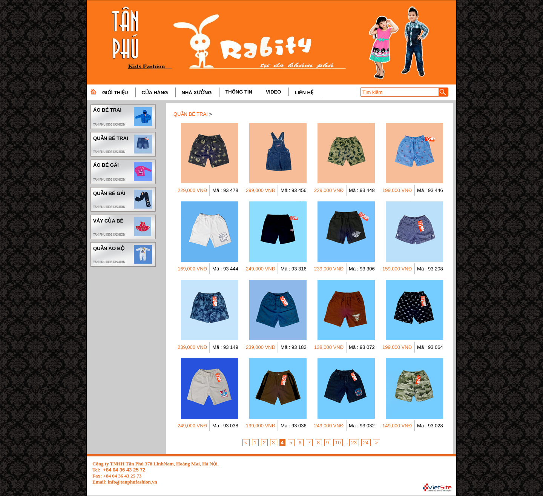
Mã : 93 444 (225, 269)
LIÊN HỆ (304, 92)
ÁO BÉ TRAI (123, 116)
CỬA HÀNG (154, 92)
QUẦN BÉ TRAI (123, 144)
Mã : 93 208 (430, 269)
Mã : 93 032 (362, 425)
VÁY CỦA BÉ (123, 226)
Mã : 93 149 (225, 347)
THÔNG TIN (238, 92)
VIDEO (273, 92)
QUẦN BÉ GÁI (123, 199)
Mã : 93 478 (225, 190)
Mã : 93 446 (430, 190)
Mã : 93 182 (294, 347)
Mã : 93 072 (362, 347)
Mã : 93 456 (294, 190)
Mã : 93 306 (362, 269)
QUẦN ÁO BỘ (123, 254)
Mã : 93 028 (430, 425)
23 (353, 442)
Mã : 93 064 (430, 347)
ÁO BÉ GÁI (123, 171)
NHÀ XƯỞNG (196, 92)
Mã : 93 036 (294, 425)
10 (338, 442)
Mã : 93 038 (225, 425)
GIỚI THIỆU (115, 92)
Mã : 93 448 (362, 190)
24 (365, 442)
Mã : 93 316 (294, 269)
